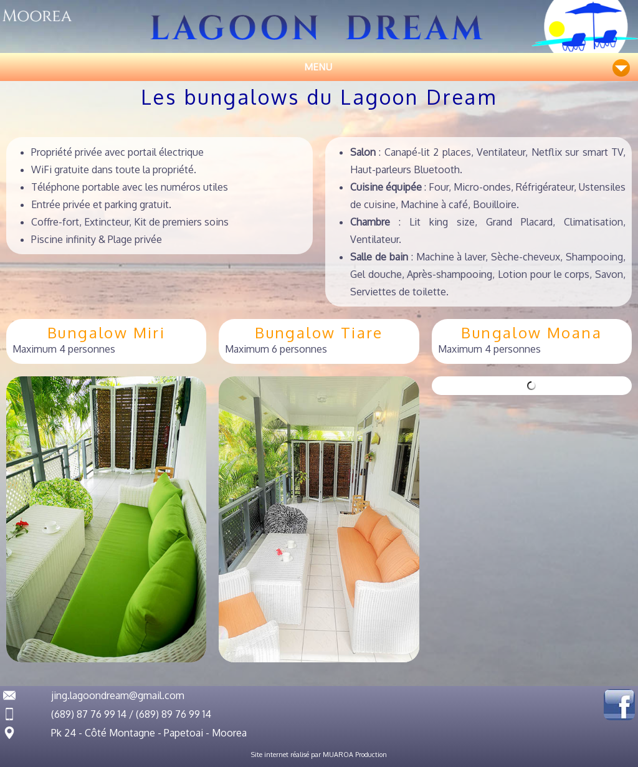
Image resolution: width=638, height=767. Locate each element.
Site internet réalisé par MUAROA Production (319, 754)
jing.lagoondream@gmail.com (117, 695)
